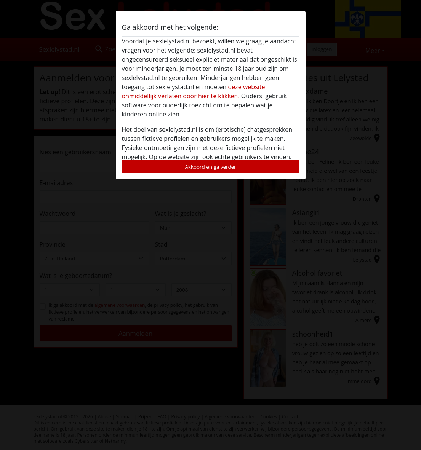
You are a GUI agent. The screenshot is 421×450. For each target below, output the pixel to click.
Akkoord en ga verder (210, 166)
